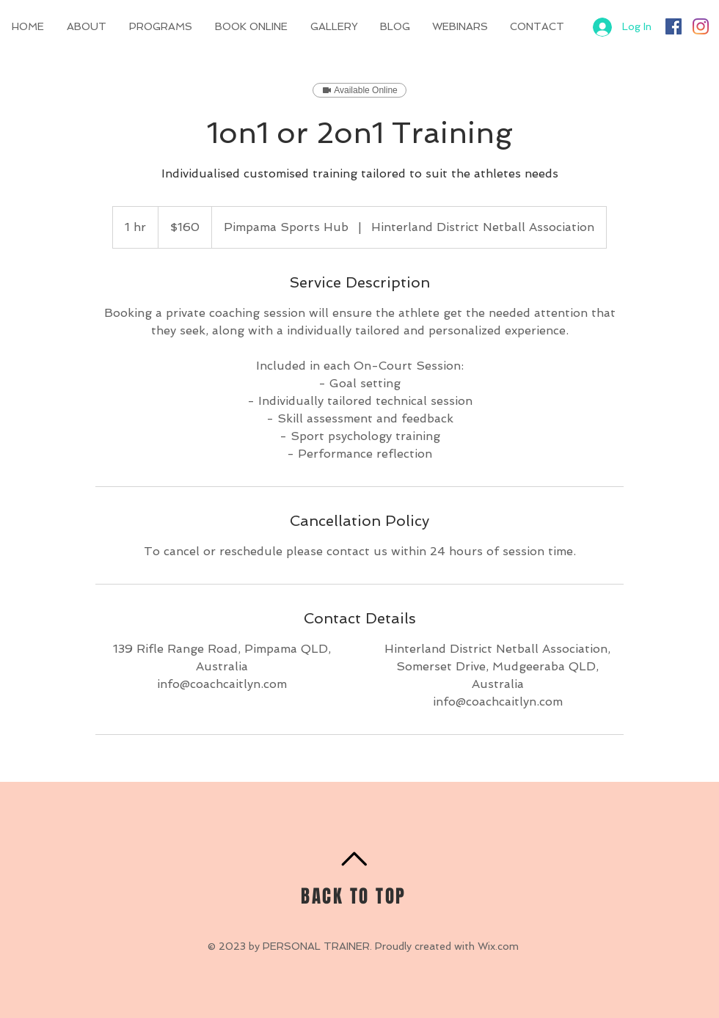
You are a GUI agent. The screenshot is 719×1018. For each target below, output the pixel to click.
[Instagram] (701, 26)
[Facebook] (673, 26)
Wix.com (498, 946)
